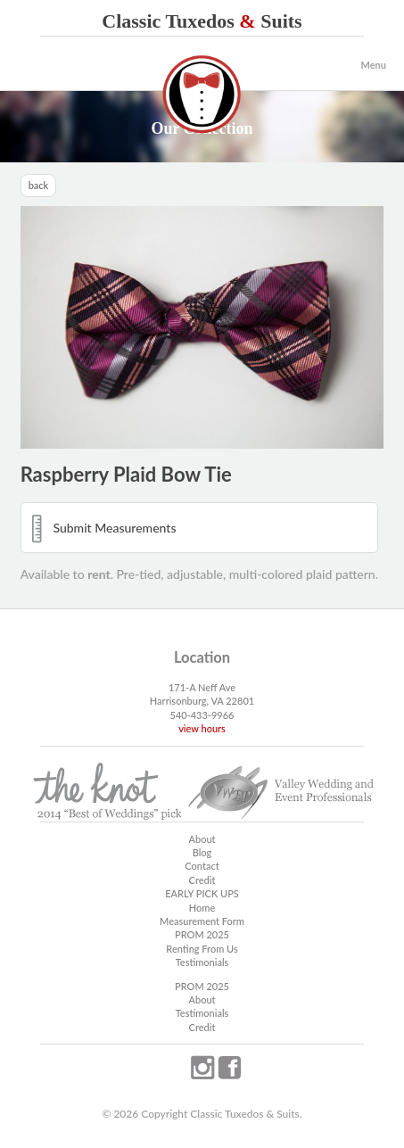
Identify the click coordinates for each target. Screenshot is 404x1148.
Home (202, 907)
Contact (201, 865)
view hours (202, 728)
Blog (202, 852)
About (201, 839)
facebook (229, 1067)
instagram (202, 1067)
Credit (202, 880)
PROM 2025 (202, 934)
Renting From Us (201, 948)
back (39, 185)
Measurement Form (202, 921)
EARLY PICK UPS (202, 893)
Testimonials (202, 962)
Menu (373, 64)
